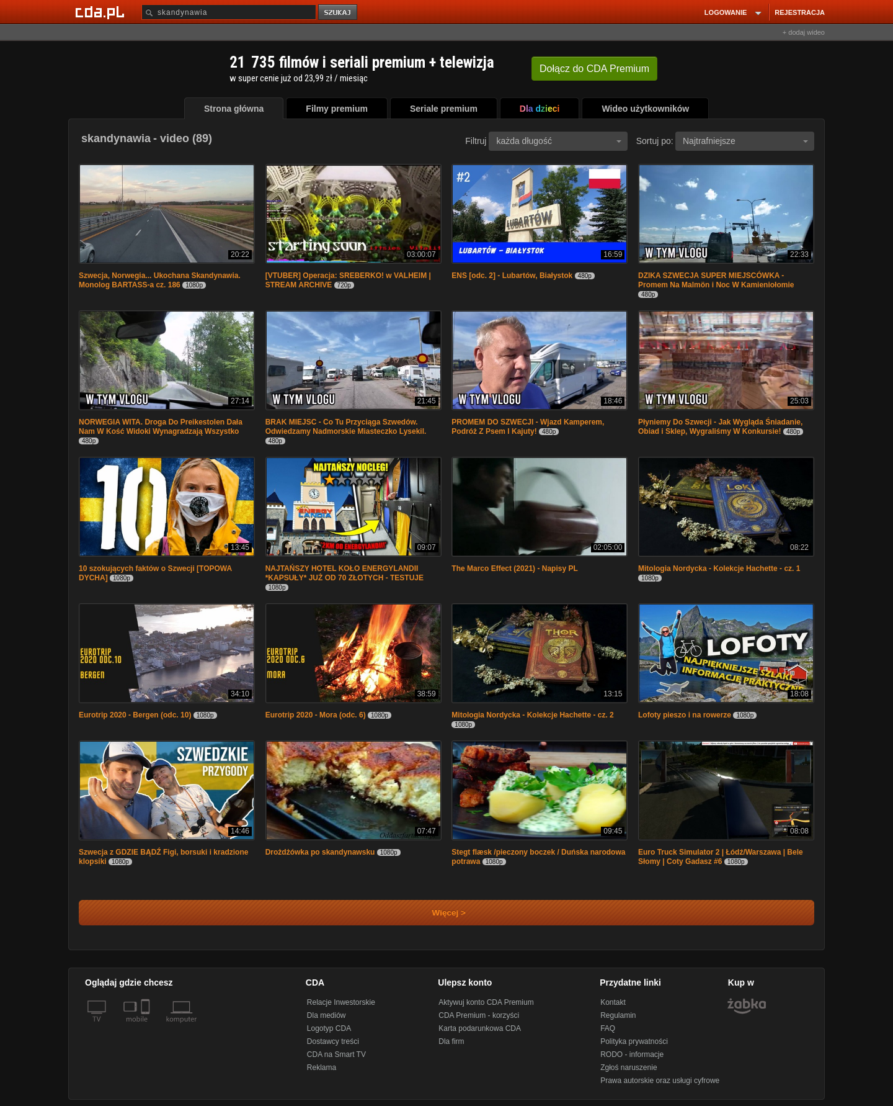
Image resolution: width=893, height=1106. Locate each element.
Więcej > (438, 912)
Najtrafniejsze (745, 141)
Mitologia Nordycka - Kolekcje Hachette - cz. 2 (532, 715)
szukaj (338, 12)
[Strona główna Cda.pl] (101, 12)
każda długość (558, 141)
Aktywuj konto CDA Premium (485, 1002)
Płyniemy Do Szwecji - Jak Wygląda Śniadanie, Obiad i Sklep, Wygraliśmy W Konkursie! (720, 427)
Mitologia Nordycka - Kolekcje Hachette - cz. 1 (719, 568)
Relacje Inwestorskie (341, 1002)
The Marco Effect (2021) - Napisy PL (514, 568)
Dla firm (451, 1041)
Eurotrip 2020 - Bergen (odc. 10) (135, 715)
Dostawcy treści (333, 1041)
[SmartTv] (146, 1026)
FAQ (607, 1028)
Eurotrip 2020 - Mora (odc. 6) (315, 715)
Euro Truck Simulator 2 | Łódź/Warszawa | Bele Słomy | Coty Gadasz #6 (720, 857)
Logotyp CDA (329, 1028)
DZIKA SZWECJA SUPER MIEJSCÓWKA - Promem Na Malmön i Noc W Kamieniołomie (716, 280)
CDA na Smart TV (336, 1054)
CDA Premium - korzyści (478, 1015)
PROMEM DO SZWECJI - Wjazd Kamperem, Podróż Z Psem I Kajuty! (527, 427)
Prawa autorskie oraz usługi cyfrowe (659, 1080)
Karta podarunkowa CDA (479, 1028)
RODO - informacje (632, 1054)
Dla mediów (326, 1015)
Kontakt (613, 1002)
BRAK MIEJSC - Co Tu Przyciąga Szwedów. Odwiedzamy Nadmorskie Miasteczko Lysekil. (346, 427)
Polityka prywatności (634, 1041)
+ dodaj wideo (804, 32)
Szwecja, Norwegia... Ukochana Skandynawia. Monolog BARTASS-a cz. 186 (160, 280)
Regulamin (618, 1015)
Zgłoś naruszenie (628, 1067)
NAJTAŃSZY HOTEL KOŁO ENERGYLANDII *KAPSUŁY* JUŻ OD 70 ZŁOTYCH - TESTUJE (344, 573)
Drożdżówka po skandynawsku (320, 852)
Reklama (321, 1067)
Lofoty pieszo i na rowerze (684, 715)
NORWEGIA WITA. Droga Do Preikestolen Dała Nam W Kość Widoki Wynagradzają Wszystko (160, 427)
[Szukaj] (228, 12)
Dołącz (594, 68)
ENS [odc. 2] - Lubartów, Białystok (511, 275)
